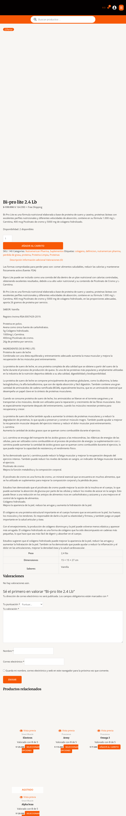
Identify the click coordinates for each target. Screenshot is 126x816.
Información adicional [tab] (34, 172)
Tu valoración (11, 521)
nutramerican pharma (108, 163)
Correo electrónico (13, 573)
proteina (26, 167)
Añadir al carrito (33, 158)
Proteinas (55, 167)
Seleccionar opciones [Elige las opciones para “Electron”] (30, 661)
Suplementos (57, 163)
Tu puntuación (11, 516)
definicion (91, 163)
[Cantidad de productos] (7, 150)
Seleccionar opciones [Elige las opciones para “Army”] (69, 661)
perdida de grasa (12, 167)
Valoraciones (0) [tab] (54, 172)
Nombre (8, 563)
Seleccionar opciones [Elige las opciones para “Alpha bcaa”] (30, 727)
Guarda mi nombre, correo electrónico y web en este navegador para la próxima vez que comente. (57, 582)
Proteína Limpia (40, 167)
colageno (80, 163)
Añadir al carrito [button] (107, 661)
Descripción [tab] (16, 172)
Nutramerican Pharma (37, 163)
